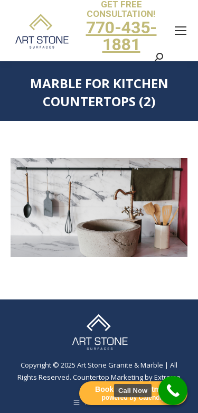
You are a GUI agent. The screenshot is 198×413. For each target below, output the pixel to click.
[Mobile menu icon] (180, 30)
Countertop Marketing (108, 377)
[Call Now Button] (172, 390)
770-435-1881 (121, 35)
